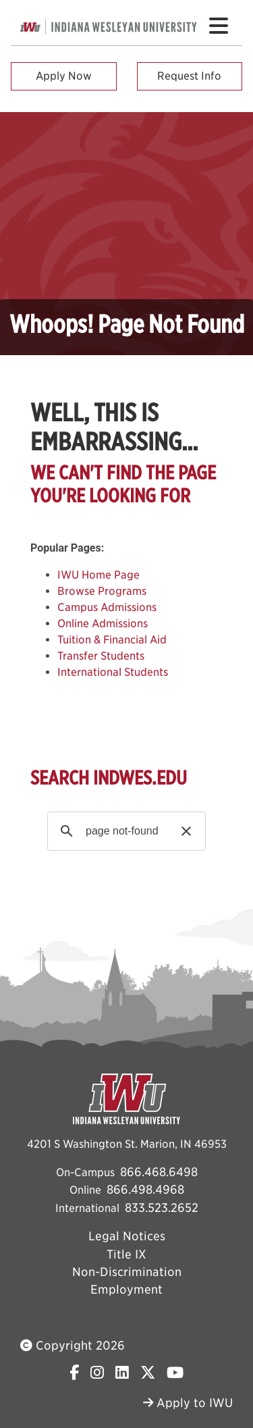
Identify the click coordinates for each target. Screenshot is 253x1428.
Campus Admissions (107, 607)
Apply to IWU (188, 1403)
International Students (112, 672)
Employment (126, 1289)
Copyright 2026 (72, 1345)
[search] (124, 831)
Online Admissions (102, 623)
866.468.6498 (159, 1172)
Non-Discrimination (126, 1272)
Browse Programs (101, 591)
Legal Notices (126, 1236)
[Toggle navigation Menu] (218, 25)
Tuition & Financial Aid (112, 639)
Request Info (189, 76)
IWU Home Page (98, 574)
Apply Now (64, 76)
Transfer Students (100, 656)
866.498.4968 (145, 1189)
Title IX (126, 1254)
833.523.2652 (161, 1207)
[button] (186, 831)
